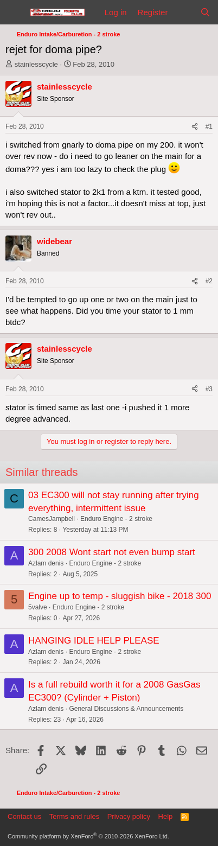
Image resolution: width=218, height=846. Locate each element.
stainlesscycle (36, 64)
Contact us (24, 816)
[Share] (195, 126)
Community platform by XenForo (88, 836)
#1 (209, 126)
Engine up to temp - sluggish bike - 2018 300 (119, 596)
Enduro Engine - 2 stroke (116, 519)
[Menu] (15, 12)
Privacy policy (128, 816)
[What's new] (183, 12)
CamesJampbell (51, 519)
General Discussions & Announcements (126, 709)
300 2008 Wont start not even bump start (111, 552)
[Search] (205, 12)
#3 (209, 389)
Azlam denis (45, 563)
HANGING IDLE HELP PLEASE (93, 640)
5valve (37, 607)
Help (165, 816)
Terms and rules (74, 816)
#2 (209, 281)
